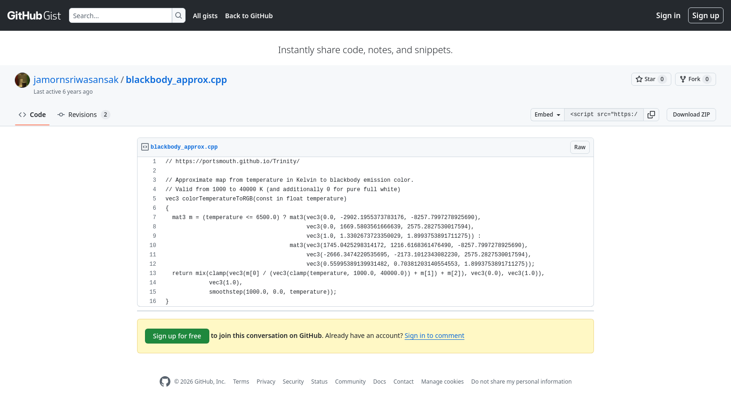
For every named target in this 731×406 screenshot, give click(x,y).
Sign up (705, 15)
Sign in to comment (434, 335)
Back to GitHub (249, 15)
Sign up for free (177, 335)
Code (32, 114)
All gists (205, 15)
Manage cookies (442, 381)
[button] (651, 114)
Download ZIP (691, 114)
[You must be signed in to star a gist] (651, 79)
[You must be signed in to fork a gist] (695, 79)
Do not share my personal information (521, 381)
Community (350, 381)
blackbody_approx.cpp (176, 79)
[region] (365, 232)
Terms (241, 381)
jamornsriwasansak (76, 79)
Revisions (83, 114)
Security (293, 381)
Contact (403, 381)
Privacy (266, 381)
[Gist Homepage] (34, 15)
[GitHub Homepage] (165, 381)
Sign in (668, 15)
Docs (379, 381)
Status (319, 381)
